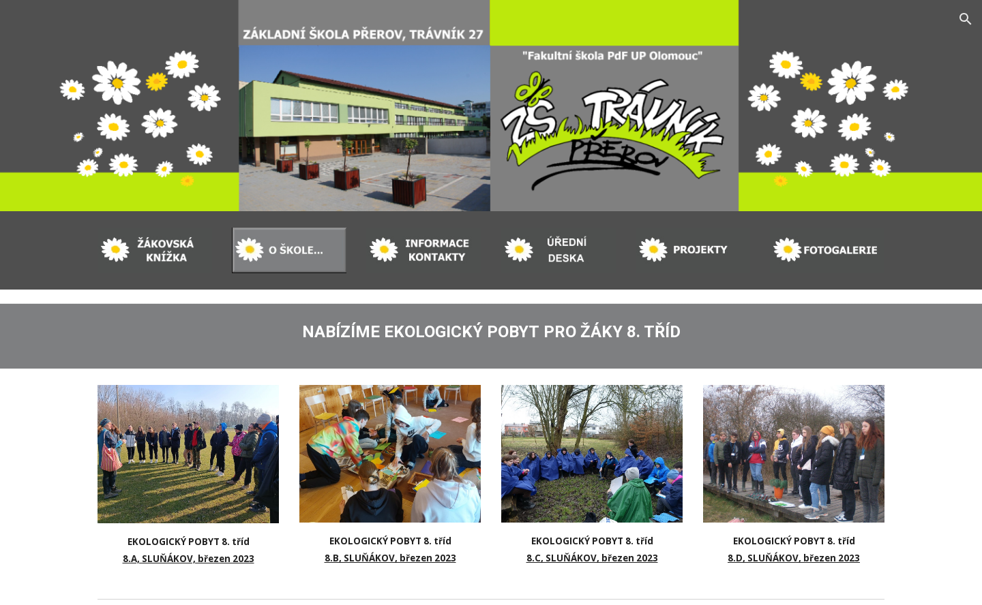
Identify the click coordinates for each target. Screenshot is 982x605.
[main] (491, 329)
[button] (965, 19)
